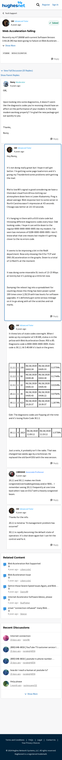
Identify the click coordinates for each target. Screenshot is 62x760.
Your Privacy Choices (31, 743)
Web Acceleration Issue (19, 574)
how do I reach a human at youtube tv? (29, 670)
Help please (16, 681)
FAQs (31, 740)
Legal (39, 740)
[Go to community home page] (14, 4)
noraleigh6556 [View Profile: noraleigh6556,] (29, 651)
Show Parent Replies (10, 75)
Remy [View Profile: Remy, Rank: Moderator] (12, 82)
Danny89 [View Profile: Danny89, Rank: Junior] (24, 591)
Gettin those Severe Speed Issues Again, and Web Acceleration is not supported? (32, 585)
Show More (8, 45)
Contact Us (51, 740)
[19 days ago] (15, 640)
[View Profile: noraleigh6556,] (6, 649)
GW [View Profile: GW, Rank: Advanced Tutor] (12, 21)
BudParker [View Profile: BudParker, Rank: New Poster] (25, 602)
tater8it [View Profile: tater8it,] (26, 639)
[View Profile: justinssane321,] (6, 684)
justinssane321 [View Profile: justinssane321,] (30, 685)
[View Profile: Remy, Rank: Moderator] (6, 84)
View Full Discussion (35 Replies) (17, 70)
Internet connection (20, 636)
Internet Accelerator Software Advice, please (30, 597)
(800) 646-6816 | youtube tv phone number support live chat (31, 658)
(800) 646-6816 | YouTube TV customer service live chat (34, 647)
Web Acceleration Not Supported (24, 563)
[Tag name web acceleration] (19, 53)
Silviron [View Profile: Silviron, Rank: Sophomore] (23, 614)
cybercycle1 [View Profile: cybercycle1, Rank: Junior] (25, 569)
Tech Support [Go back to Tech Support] (9, 13)
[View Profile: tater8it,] (6, 638)
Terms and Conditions (15, 740)
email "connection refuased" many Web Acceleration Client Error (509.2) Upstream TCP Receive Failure (31, 608)
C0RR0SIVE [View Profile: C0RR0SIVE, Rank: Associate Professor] (20, 472)
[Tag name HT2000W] (6, 53)
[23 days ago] (15, 651)
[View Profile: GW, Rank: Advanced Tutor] (6, 23)
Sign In (55, 4)
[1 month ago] (15, 685)
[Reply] (55, 59)
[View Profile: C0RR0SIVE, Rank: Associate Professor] (12, 474)
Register (46, 4)
